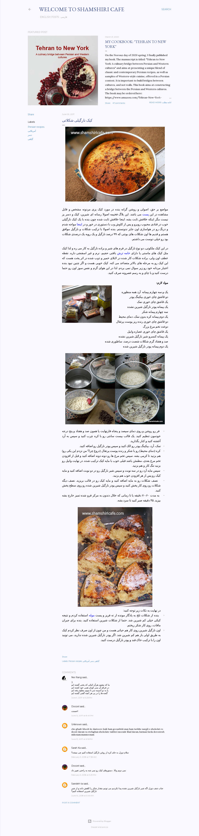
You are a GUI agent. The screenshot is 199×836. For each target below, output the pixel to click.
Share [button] (107, 103)
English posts (48, 17)
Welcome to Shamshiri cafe (81, 9)
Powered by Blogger (99, 821)
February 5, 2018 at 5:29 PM (83, 775)
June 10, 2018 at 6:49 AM (82, 795)
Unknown (76, 724)
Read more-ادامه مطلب (160, 102)
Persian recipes (36, 127)
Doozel (75, 706)
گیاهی (30, 139)
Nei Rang (76, 677)
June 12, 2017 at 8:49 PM (82, 715)
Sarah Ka (76, 747)
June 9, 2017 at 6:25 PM (81, 697)
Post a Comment (71, 802)
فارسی (63, 17)
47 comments (119, 103)
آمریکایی (32, 131)
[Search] (166, 9)
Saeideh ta (77, 783)
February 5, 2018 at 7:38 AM (83, 757)
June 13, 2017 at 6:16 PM (82, 739)
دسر (30, 135)
